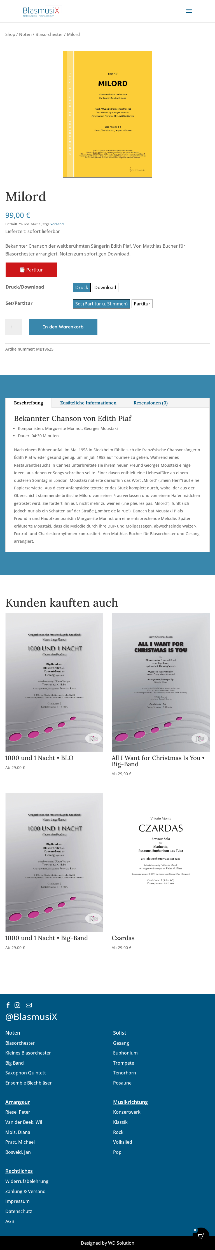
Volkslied (122, 1142)
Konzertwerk (127, 1112)
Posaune (122, 1083)
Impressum (17, 1201)
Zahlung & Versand (25, 1191)
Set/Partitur (19, 303)
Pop (117, 1152)
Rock (118, 1132)
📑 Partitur (31, 270)
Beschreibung (28, 403)
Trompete (123, 1063)
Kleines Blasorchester (28, 1053)
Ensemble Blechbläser (28, 1083)
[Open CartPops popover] (201, 1236)
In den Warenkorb (63, 327)
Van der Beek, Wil (23, 1122)
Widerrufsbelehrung (26, 1181)
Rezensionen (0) (151, 403)
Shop (10, 34)
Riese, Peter (17, 1112)
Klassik (120, 1122)
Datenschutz (18, 1211)
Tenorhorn (124, 1073)
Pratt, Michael (20, 1142)
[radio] (81, 287)
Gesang (121, 1043)
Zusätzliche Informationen (88, 403)
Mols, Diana (17, 1132)
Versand (57, 224)
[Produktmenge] (13, 327)
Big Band (14, 1063)
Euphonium (125, 1053)
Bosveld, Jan (18, 1152)
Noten (25, 34)
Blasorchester (49, 34)
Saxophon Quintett (25, 1073)
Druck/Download (25, 287)
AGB (9, 1221)
